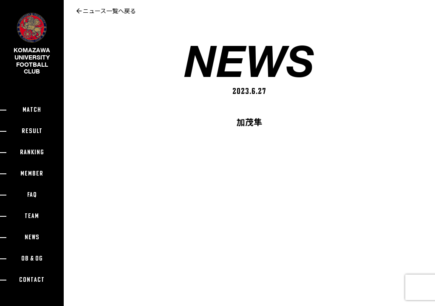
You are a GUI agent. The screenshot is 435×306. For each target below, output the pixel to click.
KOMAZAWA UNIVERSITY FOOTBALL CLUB (32, 50)
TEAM (32, 216)
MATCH (32, 110)
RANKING (32, 152)
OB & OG (32, 258)
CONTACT (32, 280)
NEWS (32, 237)
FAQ (32, 195)
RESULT (32, 131)
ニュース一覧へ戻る (106, 10)
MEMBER (31, 173)
